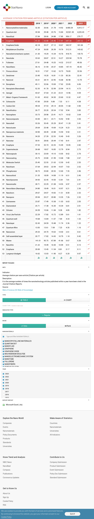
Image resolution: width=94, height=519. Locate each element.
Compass (6, 470)
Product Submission (57, 466)
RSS (4, 505)
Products (6, 438)
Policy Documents (10, 434)
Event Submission (57, 470)
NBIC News (7, 462)
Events (5, 427)
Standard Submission (58, 477)
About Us (6, 493)
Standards (7, 442)
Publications (7, 473)
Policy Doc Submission (58, 473)
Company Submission (58, 462)
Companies (7, 423)
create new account (66, 7)
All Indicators (55, 434)
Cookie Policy (6, 517)
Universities (7, 446)
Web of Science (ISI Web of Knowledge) (17, 290)
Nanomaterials (8, 431)
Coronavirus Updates (11, 477)
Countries (53, 423)
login (48, 7)
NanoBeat (7, 466)
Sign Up (6, 497)
